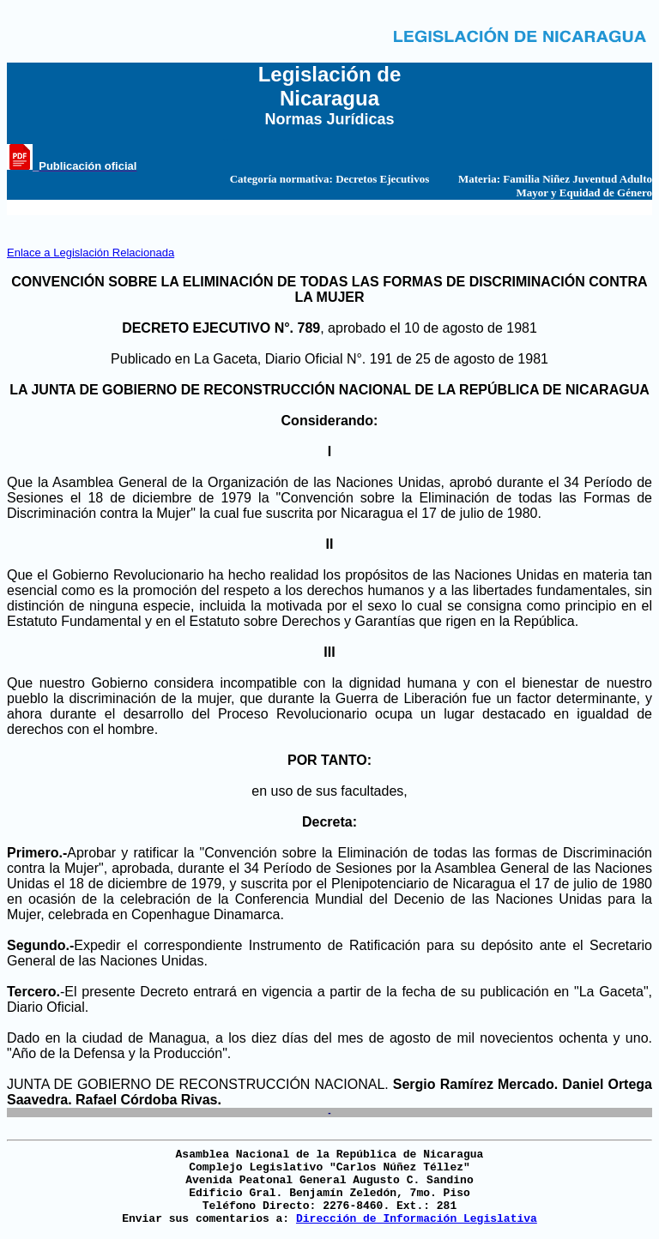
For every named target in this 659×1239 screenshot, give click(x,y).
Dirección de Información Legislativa (416, 1218)
